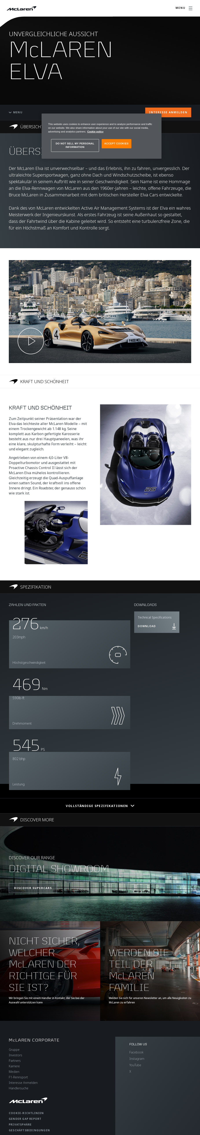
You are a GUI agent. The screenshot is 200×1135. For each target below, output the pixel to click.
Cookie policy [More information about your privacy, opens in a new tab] (95, 131)
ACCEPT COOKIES (116, 143)
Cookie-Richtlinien (26, 1113)
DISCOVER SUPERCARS (33, 888)
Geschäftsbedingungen (29, 1130)
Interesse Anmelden (23, 1083)
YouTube (135, 1065)
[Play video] (31, 341)
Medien (14, 1072)
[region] (101, 136)
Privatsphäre (20, 1124)
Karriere (14, 1066)
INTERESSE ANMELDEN (168, 112)
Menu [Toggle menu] (15, 112)
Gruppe (14, 1049)
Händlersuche (18, 1088)
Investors (15, 1055)
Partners (15, 1061)
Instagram (136, 1059)
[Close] (155, 119)
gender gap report (25, 1119)
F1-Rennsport (18, 1077)
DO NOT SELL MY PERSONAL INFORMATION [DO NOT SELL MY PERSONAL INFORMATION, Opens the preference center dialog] (75, 145)
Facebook (136, 1052)
